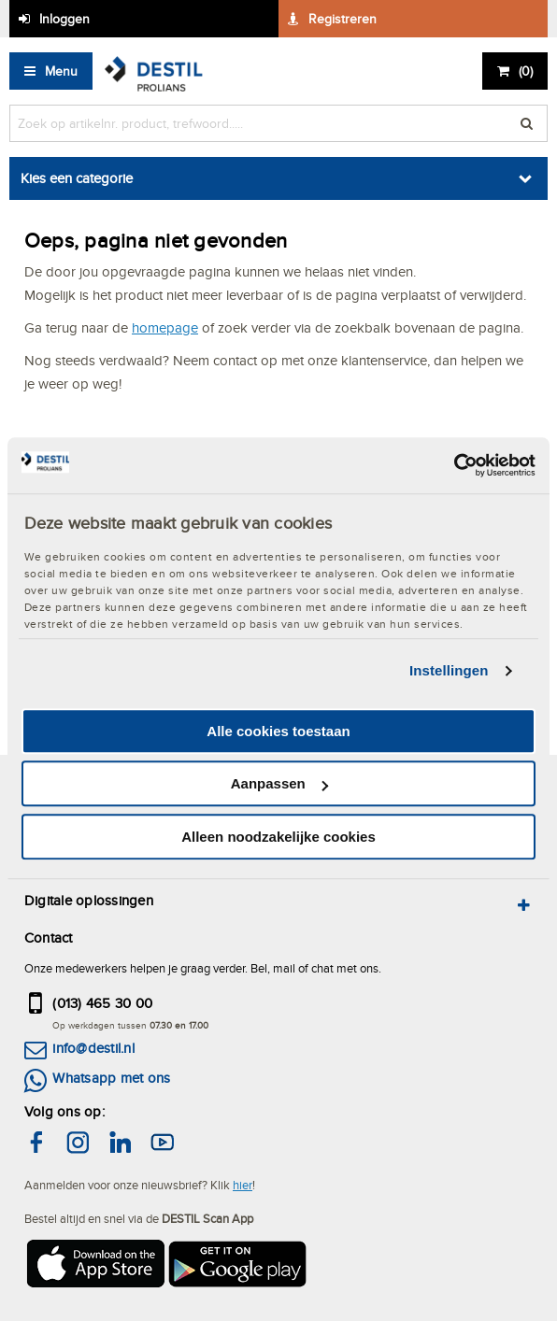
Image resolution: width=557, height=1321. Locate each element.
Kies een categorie (77, 178)
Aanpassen (279, 783)
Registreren (342, 18)
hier (242, 1184)
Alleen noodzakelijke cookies (278, 837)
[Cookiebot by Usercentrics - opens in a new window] (454, 465)
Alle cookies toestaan (278, 731)
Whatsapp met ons (111, 1077)
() (526, 71)
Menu (61, 71)
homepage (165, 327)
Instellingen (449, 670)
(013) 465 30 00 (102, 1003)
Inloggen (64, 18)
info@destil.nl (93, 1048)
